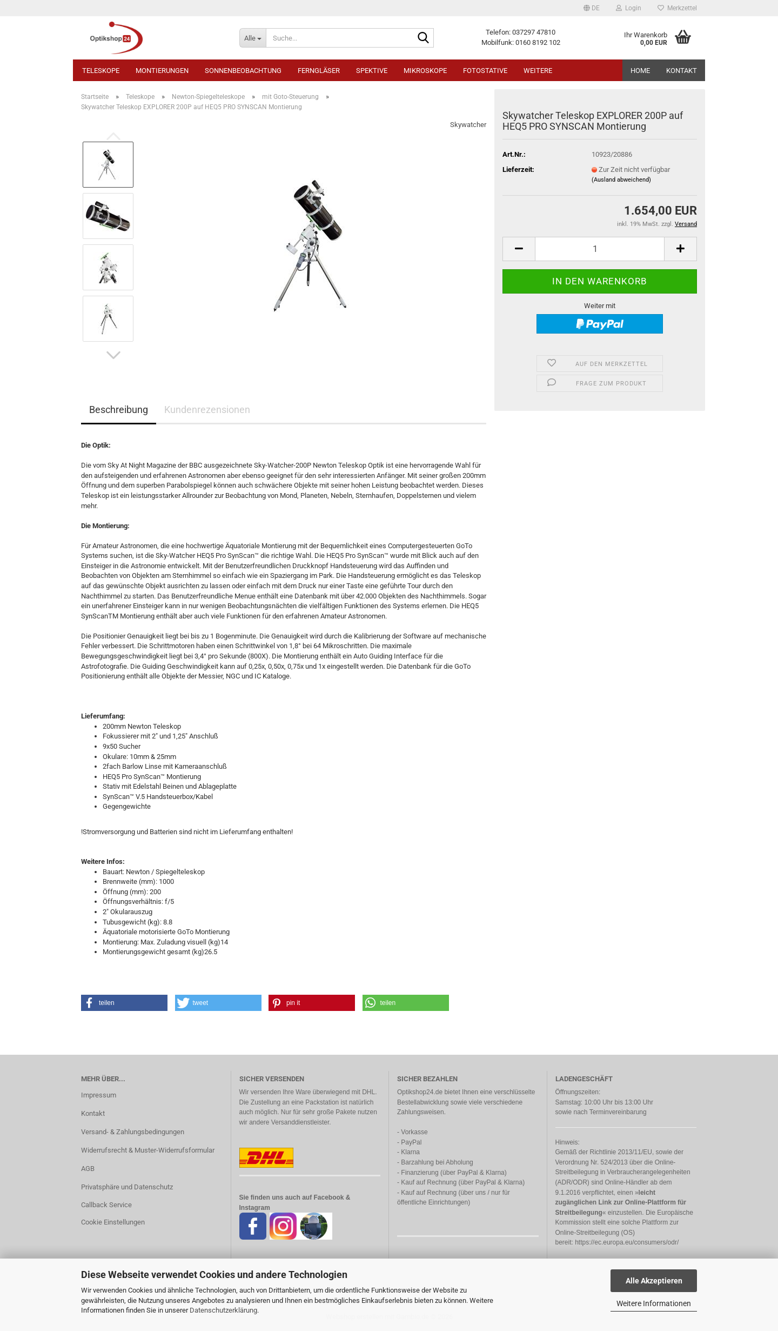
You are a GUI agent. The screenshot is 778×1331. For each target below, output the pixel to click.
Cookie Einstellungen (113, 1222)
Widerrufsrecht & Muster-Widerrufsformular (147, 1150)
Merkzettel (677, 8)
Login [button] (628, 8)
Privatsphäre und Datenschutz (127, 1187)
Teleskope (100, 70)
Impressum (98, 1095)
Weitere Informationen (653, 1303)
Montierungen (162, 70)
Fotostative (485, 70)
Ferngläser (319, 70)
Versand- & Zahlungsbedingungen (132, 1132)
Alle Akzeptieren (654, 1280)
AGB (88, 1168)
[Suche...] (252, 38)
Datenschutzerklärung (223, 1310)
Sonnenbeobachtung (243, 70)
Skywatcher (468, 125)
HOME (640, 70)
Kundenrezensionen (207, 409)
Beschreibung (118, 409)
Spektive (371, 70)
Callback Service (106, 1205)
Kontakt (681, 70)
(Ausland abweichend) (621, 179)
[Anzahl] (600, 249)
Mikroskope (425, 70)
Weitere (538, 70)
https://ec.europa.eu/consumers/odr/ (627, 1242)
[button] (591, 8)
